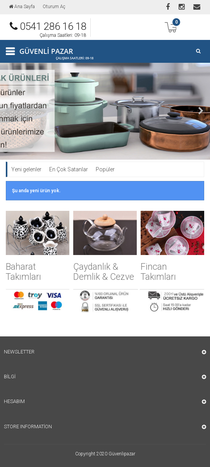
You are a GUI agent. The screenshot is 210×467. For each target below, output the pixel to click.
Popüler (105, 169)
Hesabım (14, 401)
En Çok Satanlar (68, 169)
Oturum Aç (54, 6)
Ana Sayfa (22, 6)
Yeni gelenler (26, 169)
